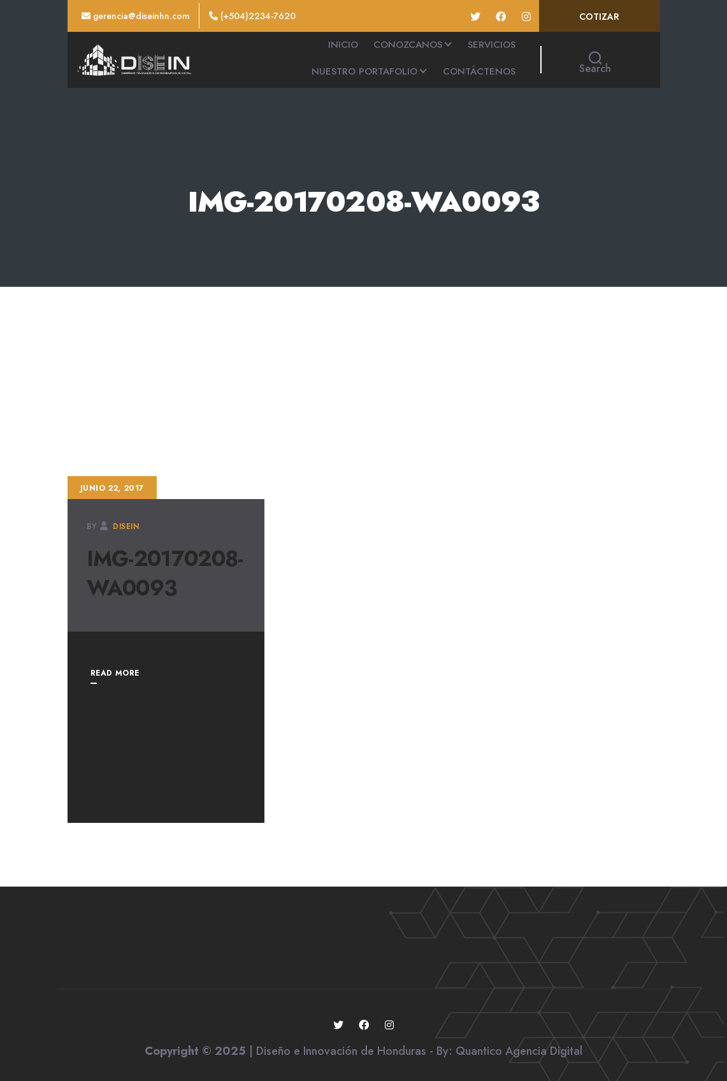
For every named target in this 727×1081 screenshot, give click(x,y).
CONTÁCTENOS (479, 71)
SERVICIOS (491, 45)
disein (126, 526)
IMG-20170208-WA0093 (165, 573)
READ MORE (115, 673)
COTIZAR (599, 16)
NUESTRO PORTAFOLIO (364, 71)
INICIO (343, 45)
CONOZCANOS (407, 45)
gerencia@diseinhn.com (136, 16)
